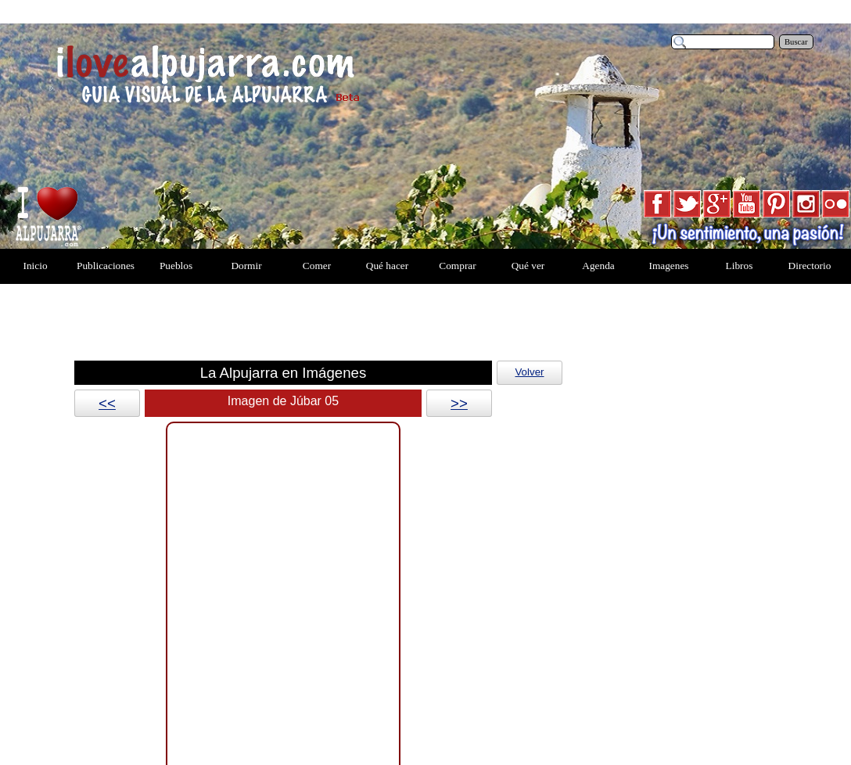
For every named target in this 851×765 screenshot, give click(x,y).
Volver (529, 372)
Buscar (796, 42)
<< (107, 403)
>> (459, 403)
